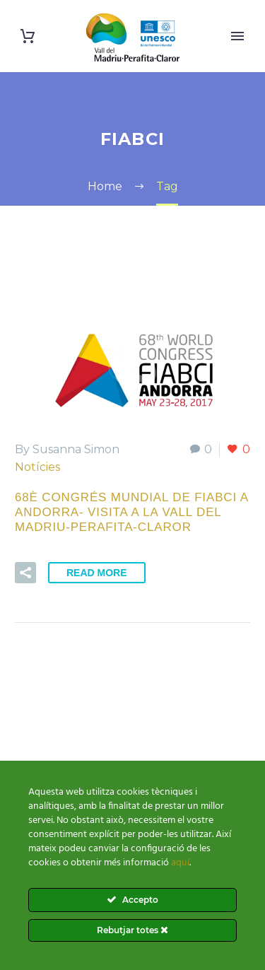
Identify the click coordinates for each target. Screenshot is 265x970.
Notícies (37, 467)
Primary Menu (237, 36)
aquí (180, 863)
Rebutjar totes (132, 930)
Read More (96, 572)
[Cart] (27, 36)
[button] (25, 572)
